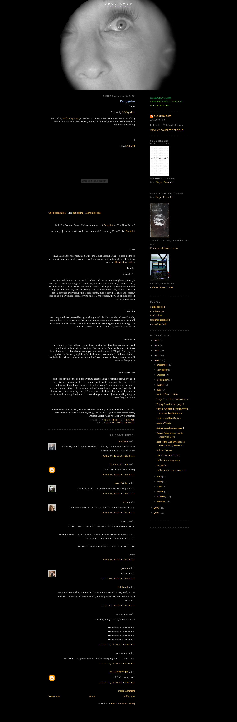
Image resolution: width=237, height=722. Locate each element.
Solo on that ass (164, 450)
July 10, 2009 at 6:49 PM (118, 578)
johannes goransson (160, 319)
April (160, 486)
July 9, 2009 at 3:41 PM (119, 493)
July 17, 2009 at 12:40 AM (117, 663)
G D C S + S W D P (118, 3)
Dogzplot (108, 225)
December (162, 364)
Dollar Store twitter (124, 261)
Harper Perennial (164, 182)
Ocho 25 (130, 146)
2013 (157, 340)
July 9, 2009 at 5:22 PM (119, 559)
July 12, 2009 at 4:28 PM (118, 605)
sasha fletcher (121, 483)
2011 (157, 350)
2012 (157, 345)
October (161, 374)
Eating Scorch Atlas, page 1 (170, 427)
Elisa (125, 502)
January (161, 501)
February (162, 496)
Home (92, 696)
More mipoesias (93, 212)
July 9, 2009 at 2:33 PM (119, 455)
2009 (157, 360)
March (160, 491)
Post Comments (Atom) (123, 703)
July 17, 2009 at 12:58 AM (117, 682)
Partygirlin (161, 465)
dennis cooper (157, 310)
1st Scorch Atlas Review (168, 417)
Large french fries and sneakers (172, 399)
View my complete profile (166, 130)
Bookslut (130, 231)
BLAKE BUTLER (119, 464)
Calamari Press (157, 287)
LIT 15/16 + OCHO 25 (167, 455)
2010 (157, 355)
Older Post (129, 696)
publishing (78, 212)
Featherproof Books (160, 247)
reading (130, 423)
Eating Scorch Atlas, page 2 (170, 404)
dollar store (114, 423)
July (159, 389)
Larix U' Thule (163, 422)
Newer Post (54, 696)
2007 (157, 512)
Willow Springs (70, 118)
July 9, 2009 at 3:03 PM (119, 474)
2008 (157, 507)
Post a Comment (126, 690)
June (159, 476)
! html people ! (157, 306)
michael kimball (158, 324)
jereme (125, 568)
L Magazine (128, 112)
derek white (156, 315)
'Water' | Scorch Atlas (167, 394)
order (175, 247)
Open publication (57, 212)
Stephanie (123, 441)
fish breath (123, 587)
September (162, 379)
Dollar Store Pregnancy (168, 460)
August (161, 384)
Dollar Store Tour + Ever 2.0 (170, 470)
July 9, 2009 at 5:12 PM (119, 512)
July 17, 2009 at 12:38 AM (117, 644)
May (159, 481)
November (162, 369)
